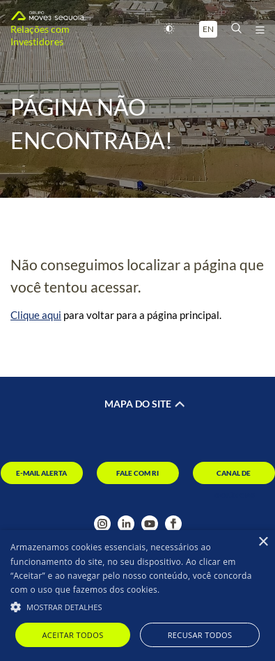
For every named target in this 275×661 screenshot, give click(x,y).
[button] (137, 606)
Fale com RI (137, 473)
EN (208, 29)
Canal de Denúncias (234, 476)
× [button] (263, 542)
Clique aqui (35, 315)
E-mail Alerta (41, 473)
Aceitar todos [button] (73, 635)
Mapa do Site (137, 404)
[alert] (137, 595)
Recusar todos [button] (200, 635)
